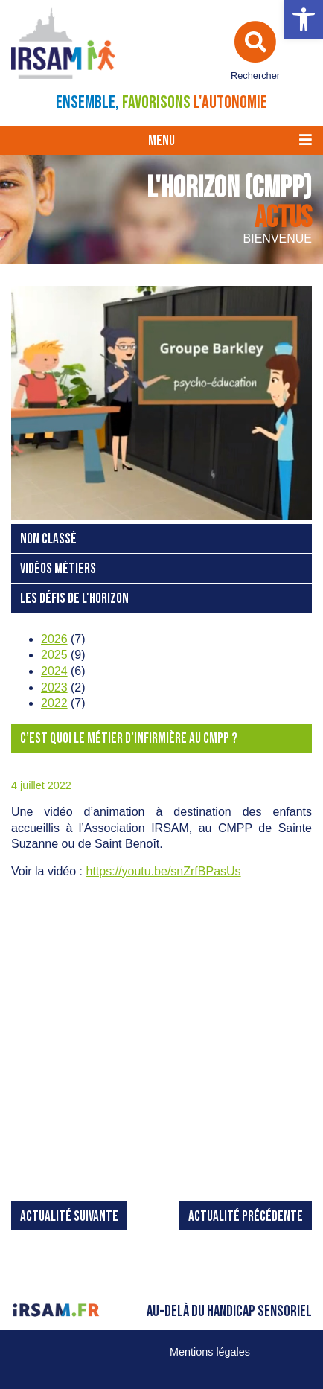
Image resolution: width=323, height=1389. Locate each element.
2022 (54, 703)
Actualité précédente (245, 1216)
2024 (54, 671)
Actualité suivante (69, 1216)
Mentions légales (210, 1352)
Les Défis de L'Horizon (74, 598)
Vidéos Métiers (58, 569)
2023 (54, 687)
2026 (54, 639)
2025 (54, 654)
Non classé (48, 539)
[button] (303, 19)
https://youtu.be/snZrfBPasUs (163, 871)
